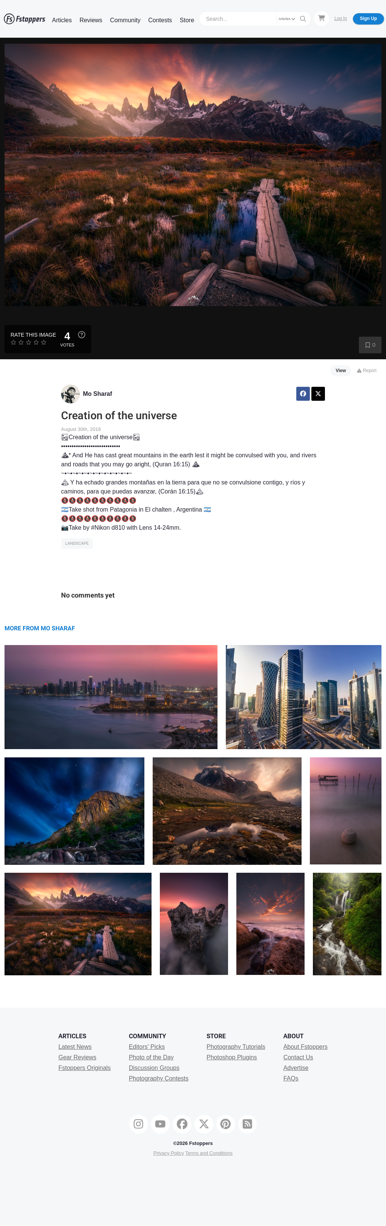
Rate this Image (33, 335)
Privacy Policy (168, 1153)
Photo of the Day (151, 1057)
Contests (160, 20)
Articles (62, 20)
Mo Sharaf (97, 394)
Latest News (75, 1047)
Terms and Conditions (209, 1153)
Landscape (77, 543)
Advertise (296, 1068)
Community (125, 20)
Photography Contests (158, 1078)
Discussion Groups (154, 1068)
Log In (340, 18)
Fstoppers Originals (84, 1068)
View (341, 370)
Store (187, 20)
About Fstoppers (305, 1047)
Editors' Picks (147, 1047)
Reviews (91, 20)
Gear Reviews (77, 1057)
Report (366, 370)
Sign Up (368, 18)
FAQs (291, 1078)
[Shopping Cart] (321, 18)
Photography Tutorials (236, 1047)
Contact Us (298, 1057)
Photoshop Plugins (232, 1057)
